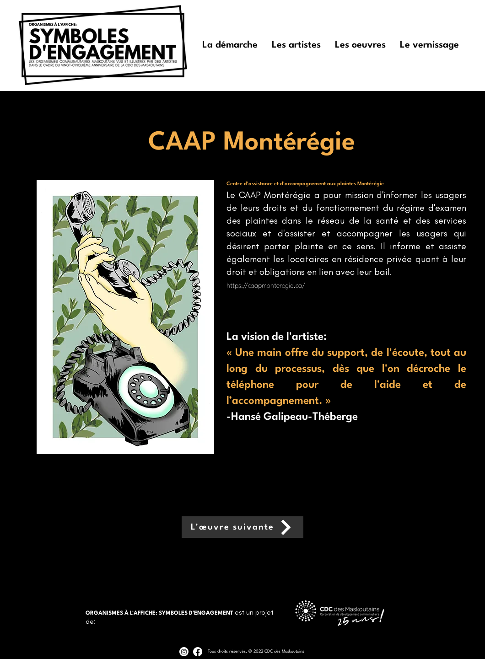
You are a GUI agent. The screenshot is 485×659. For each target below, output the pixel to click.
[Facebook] (197, 651)
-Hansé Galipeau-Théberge (292, 417)
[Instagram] (184, 651)
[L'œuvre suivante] (242, 527)
